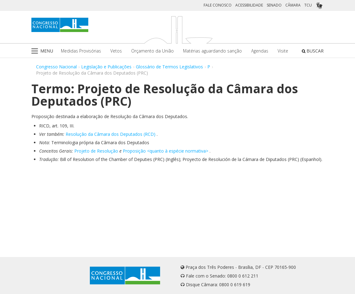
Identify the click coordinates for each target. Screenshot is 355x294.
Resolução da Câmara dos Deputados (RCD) (110, 134)
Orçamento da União (152, 51)
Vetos (116, 51)
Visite (283, 51)
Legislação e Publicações (106, 67)
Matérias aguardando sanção (212, 51)
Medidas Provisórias (81, 51)
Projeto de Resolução (96, 151)
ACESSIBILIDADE (249, 5)
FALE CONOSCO (218, 5)
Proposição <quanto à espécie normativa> (165, 151)
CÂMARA (293, 5)
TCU (308, 5)
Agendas (259, 51)
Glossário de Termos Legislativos (169, 67)
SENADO (274, 5)
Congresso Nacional (56, 67)
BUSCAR (313, 51)
